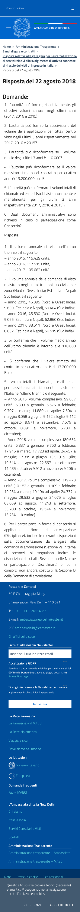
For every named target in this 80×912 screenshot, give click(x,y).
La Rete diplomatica (23, 731)
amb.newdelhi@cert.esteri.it (35, 627)
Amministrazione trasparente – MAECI (36, 861)
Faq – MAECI (18, 792)
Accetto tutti (61, 904)
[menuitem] (72, 6)
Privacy (12, 676)
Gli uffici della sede (22, 636)
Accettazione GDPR (22, 663)
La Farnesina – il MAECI (25, 723)
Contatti (14, 837)
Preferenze (32, 904)
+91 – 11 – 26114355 (30, 610)
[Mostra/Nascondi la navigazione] (8, 27)
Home (7, 46)
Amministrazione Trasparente (36, 46)
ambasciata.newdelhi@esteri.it (41, 619)
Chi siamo (15, 811)
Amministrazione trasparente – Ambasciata (39, 852)
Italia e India (17, 819)
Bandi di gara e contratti (19, 51)
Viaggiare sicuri (19, 740)
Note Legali (23, 676)
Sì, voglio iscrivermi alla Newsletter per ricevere (38, 687)
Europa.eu (19, 775)
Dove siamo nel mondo (25, 748)
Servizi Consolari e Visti (25, 828)
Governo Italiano (15, 8)
